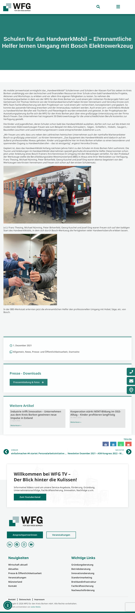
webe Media (36, 607)
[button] (28, 442)
